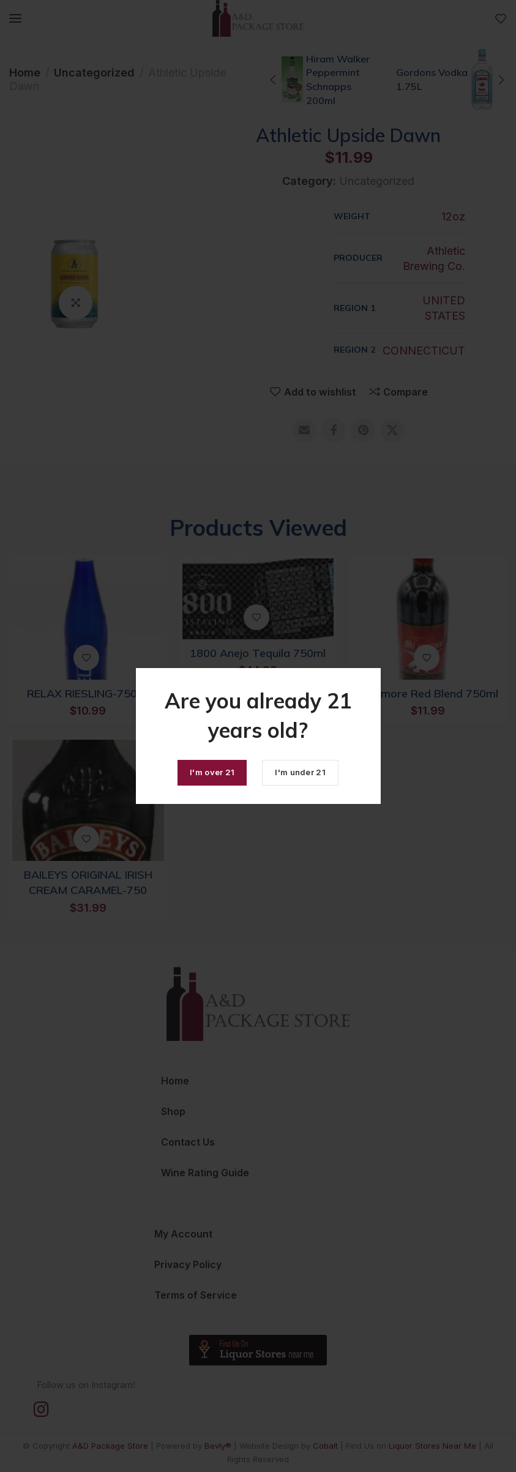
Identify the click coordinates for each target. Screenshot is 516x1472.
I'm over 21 (212, 772)
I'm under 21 (300, 772)
